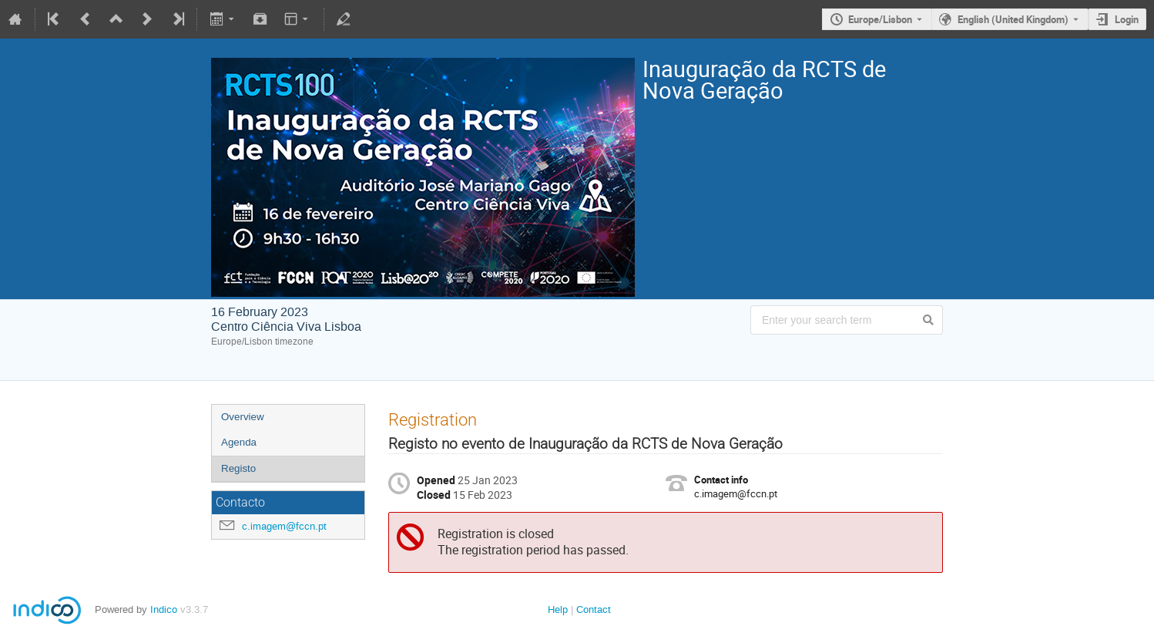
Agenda (239, 442)
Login (1127, 19)
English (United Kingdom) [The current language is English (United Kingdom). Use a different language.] (1013, 19)
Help (558, 609)
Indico (163, 609)
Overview (242, 417)
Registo (238, 468)
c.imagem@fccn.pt (284, 526)
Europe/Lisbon (880, 19)
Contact (593, 609)
